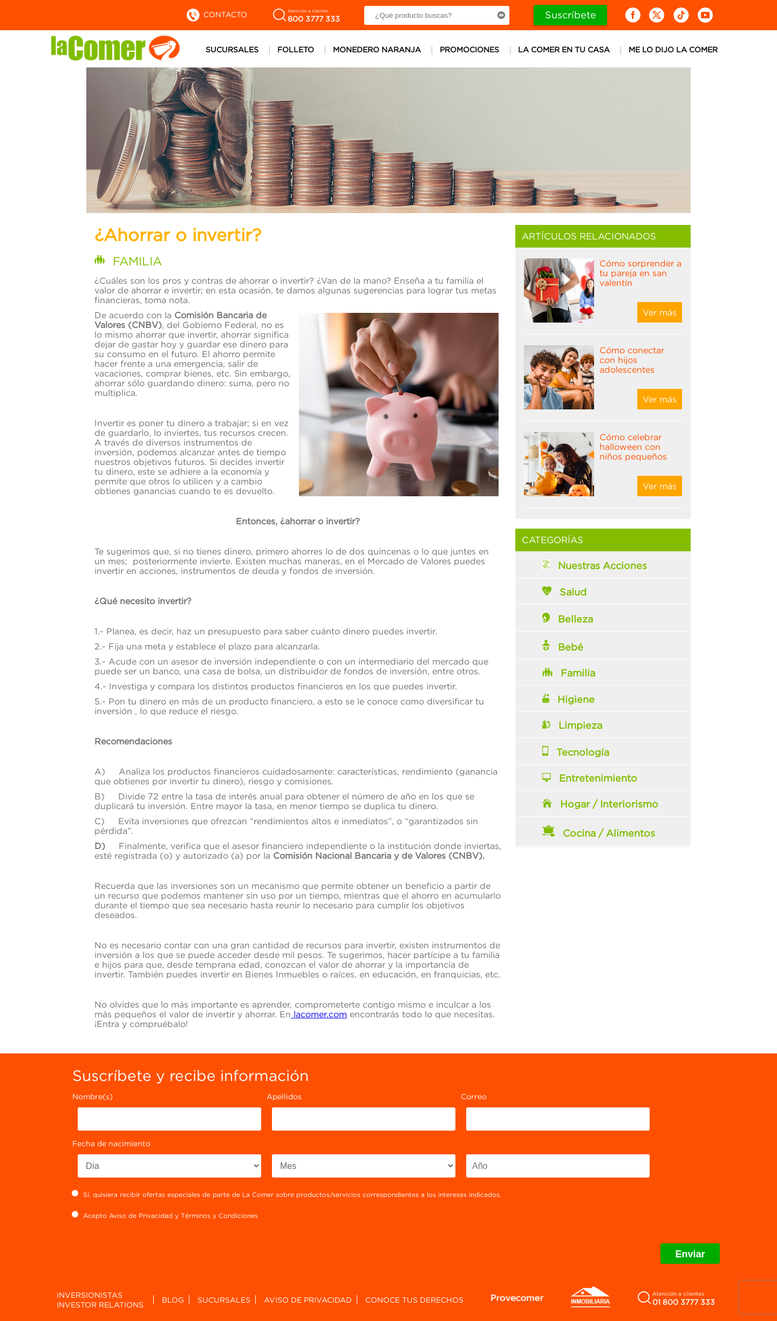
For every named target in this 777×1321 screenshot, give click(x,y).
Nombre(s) (92, 1096)
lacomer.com (319, 1014)
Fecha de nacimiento (111, 1143)
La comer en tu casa (564, 49)
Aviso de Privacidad (141, 1215)
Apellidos (284, 1096)
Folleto (295, 49)
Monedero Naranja (377, 49)
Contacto (216, 14)
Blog (173, 1300)
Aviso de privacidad (308, 1300)
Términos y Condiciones (219, 1215)
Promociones (469, 49)
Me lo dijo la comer (673, 49)
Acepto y (165, 1215)
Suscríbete (570, 15)
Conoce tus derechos (414, 1300)
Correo (474, 1096)
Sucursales (232, 49)
